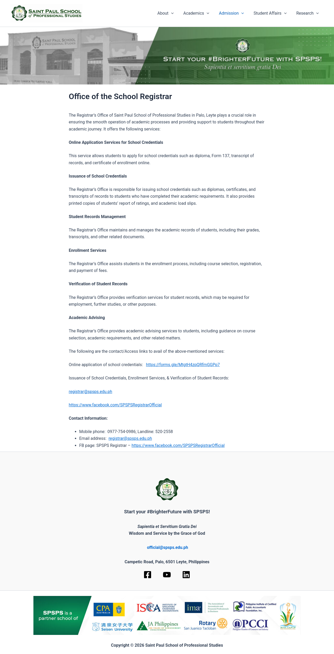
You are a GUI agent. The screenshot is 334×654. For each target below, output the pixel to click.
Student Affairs (272, 13)
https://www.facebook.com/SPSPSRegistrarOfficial (116, 404)
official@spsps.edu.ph (167, 547)
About (172, 13)
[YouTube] (167, 575)
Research (308, 13)
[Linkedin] (186, 575)
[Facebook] (148, 575)
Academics (201, 13)
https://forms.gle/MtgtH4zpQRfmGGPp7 (183, 364)
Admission (234, 13)
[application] (177, 13)
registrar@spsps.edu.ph (91, 391)
